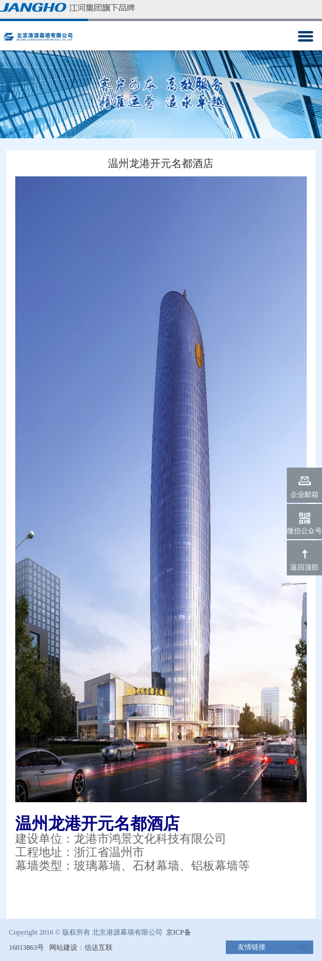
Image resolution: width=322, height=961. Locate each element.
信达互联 (98, 947)
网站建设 (63, 947)
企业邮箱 (304, 494)
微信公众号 (304, 531)
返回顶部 (304, 567)
